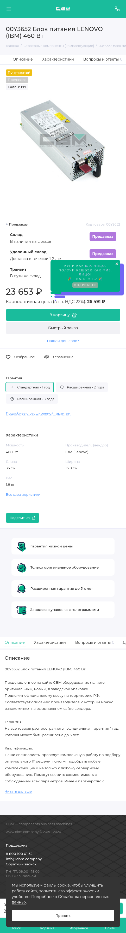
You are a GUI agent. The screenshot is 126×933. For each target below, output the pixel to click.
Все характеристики (23, 495)
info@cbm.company (24, 859)
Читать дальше (18, 791)
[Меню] (9, 9)
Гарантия (14, 378)
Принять (62, 916)
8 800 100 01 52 (19, 854)
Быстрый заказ (63, 328)
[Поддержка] (117, 9)
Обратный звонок (21, 864)
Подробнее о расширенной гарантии (38, 413)
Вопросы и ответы (103, 59)
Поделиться (22, 518)
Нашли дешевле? (63, 341)
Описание (23, 59)
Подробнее (85, 286)
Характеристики (58, 59)
